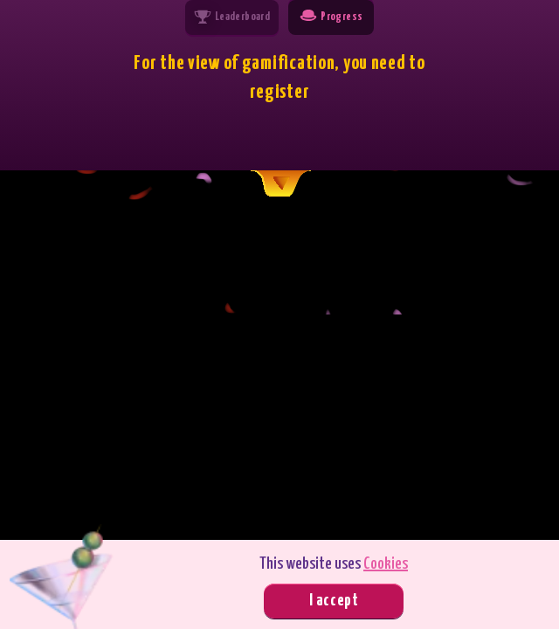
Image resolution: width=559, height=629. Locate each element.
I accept (334, 600)
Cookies (385, 564)
